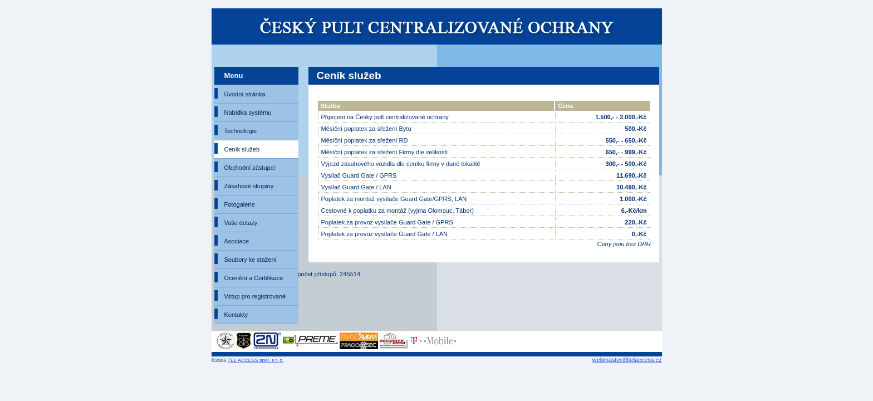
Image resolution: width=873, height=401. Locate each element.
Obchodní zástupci (249, 167)
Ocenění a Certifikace (253, 278)
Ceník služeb (242, 149)
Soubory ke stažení (250, 259)
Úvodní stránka (245, 94)
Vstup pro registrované (255, 296)
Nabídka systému (248, 112)
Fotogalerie (239, 204)
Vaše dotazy (241, 222)
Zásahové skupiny (249, 186)
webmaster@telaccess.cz (627, 359)
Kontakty (236, 314)
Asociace (236, 241)
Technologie (240, 131)
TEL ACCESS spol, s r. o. (256, 360)
